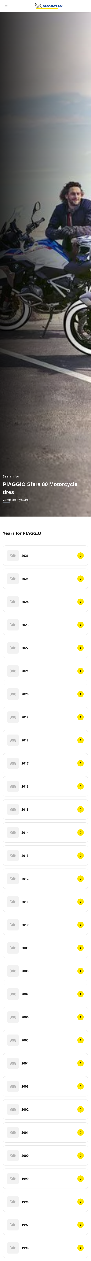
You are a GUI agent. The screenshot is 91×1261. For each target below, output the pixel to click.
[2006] (45, 1017)
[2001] (45, 1132)
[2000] (45, 1155)
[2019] (45, 717)
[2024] (45, 602)
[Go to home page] (49, 6)
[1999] (45, 1179)
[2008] (45, 971)
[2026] (45, 555)
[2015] (45, 809)
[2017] (45, 763)
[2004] (45, 1063)
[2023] (45, 625)
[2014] (45, 832)
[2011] (45, 902)
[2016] (45, 786)
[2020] (45, 694)
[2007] (45, 994)
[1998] (45, 1202)
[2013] (45, 855)
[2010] (45, 925)
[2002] (45, 1109)
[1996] (45, 1248)
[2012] (45, 879)
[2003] (45, 1086)
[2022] (45, 648)
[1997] (45, 1225)
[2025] (45, 579)
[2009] (45, 948)
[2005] (45, 1040)
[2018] (45, 740)
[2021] (45, 671)
